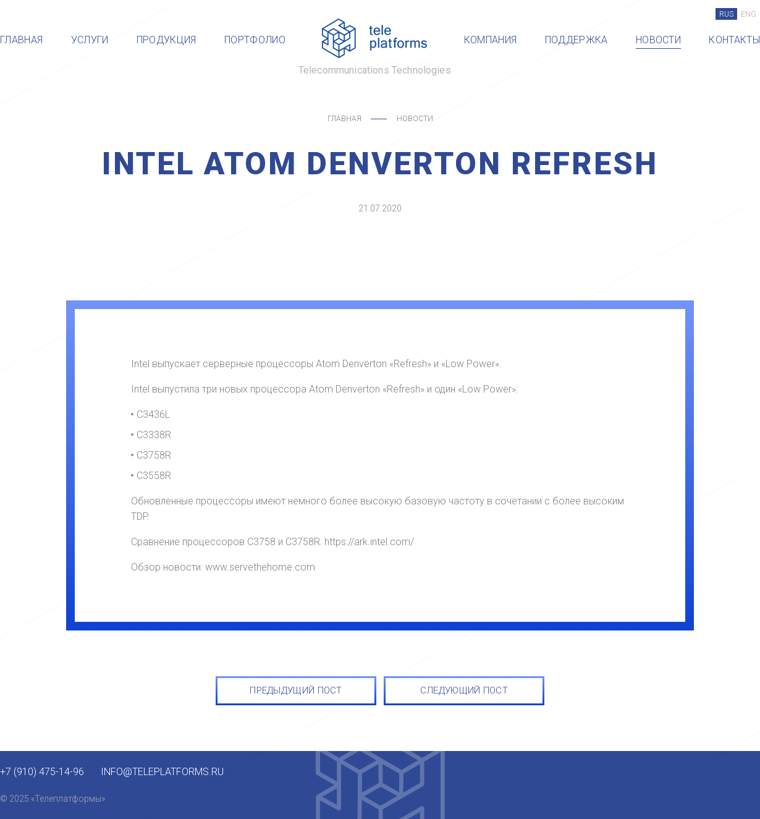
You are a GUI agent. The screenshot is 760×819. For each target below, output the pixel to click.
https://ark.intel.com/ (369, 542)
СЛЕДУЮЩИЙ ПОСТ (464, 690)
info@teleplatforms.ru (162, 772)
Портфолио (254, 40)
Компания (490, 40)
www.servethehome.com (260, 567)
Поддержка (576, 40)
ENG (748, 14)
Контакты (734, 40)
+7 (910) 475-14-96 (42, 772)
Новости (658, 40)
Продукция (166, 40)
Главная (21, 40)
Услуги (90, 40)
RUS (726, 14)
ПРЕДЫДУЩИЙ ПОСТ (296, 690)
